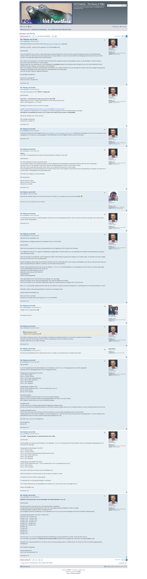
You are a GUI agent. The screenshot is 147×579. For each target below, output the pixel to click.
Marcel (110, 201)
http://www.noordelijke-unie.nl (54, 44)
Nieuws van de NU (27, 34)
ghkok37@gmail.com (41, 297)
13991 (114, 318)
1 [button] (124, 36)
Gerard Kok (111, 48)
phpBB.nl (79, 571)
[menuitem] (30, 27)
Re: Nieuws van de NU (28, 39)
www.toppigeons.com (52, 133)
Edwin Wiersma (112, 348)
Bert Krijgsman (112, 315)
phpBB (68, 569)
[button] (122, 36)
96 (113, 351)
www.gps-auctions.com (66, 133)
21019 (114, 206)
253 (114, 52)
